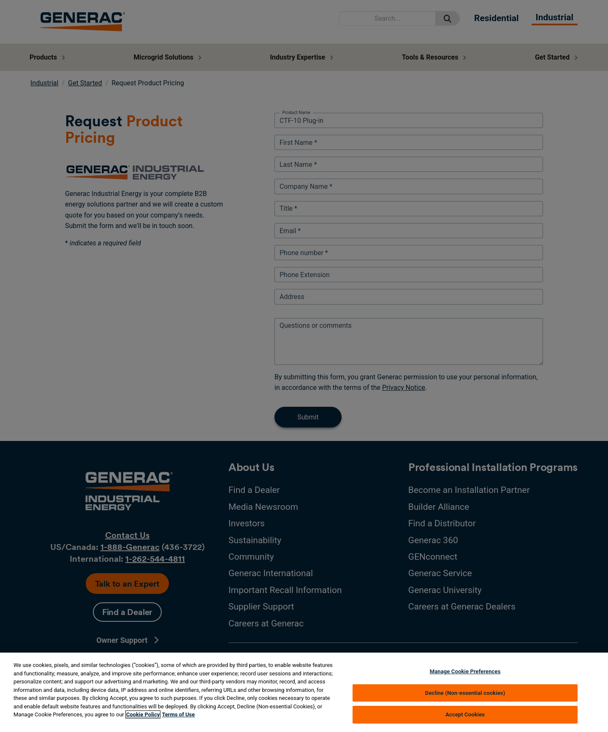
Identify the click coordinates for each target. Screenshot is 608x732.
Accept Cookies (465, 714)
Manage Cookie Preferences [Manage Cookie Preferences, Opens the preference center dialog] (465, 671)
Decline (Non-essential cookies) (465, 693)
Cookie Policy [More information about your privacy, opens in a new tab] (143, 714)
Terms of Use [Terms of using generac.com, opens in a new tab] (178, 714)
